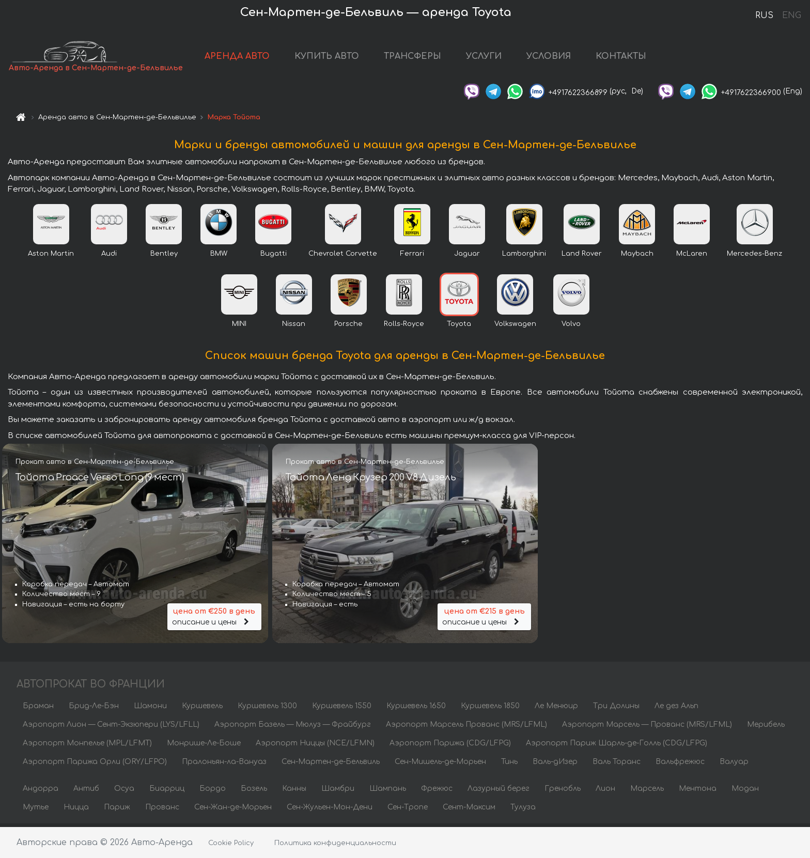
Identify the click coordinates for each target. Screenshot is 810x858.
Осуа (124, 791)
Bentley (164, 256)
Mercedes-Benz (754, 256)
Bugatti (273, 256)
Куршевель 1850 (490, 709)
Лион (605, 791)
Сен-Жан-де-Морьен (233, 810)
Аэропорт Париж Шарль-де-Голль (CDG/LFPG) (616, 746)
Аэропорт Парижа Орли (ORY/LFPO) (95, 765)
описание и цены (214, 619)
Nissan (293, 327)
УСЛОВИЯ (549, 58)
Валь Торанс (617, 765)
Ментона (697, 791)
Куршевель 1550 (341, 709)
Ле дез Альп (676, 709)
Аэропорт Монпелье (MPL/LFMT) (87, 746)
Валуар (734, 765)
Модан (745, 791)
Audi (109, 256)
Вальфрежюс (680, 765)
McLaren (691, 256)
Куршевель (202, 709)
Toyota (459, 327)
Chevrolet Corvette (342, 256)
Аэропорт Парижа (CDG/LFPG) (450, 746)
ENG (791, 15)
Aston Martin (51, 256)
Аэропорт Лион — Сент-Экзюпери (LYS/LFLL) (111, 727)
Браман (38, 709)
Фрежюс (437, 791)
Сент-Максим (469, 810)
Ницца (76, 810)
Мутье (36, 810)
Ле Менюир (556, 709)
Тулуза (523, 810)
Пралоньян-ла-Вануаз (224, 765)
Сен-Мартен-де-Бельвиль (331, 765)
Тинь (509, 765)
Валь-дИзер (555, 765)
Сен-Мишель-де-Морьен (440, 765)
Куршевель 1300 (267, 709)
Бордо (212, 791)
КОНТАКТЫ (622, 58)
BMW (218, 256)
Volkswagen (515, 327)
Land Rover (582, 256)
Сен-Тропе (407, 810)
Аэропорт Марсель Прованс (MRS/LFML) (466, 727)
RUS (764, 15)
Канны (294, 791)
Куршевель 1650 (416, 709)
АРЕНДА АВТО (238, 58)
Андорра (40, 791)
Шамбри (337, 791)
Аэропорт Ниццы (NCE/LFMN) (315, 746)
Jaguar (467, 256)
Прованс (162, 810)
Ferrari (412, 256)
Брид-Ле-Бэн (94, 709)
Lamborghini (524, 256)
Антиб (86, 791)
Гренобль (562, 791)
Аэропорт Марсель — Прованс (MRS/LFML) (647, 727)
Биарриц (166, 791)
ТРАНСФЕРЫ (413, 58)
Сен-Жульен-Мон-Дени (329, 810)
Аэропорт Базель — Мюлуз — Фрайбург (292, 727)
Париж (117, 810)
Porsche (348, 327)
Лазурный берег (498, 791)
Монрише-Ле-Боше (204, 746)
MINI (239, 327)
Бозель (254, 791)
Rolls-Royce (404, 327)
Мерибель (766, 727)
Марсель (647, 791)
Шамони (150, 709)
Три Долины (616, 709)
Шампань (387, 791)
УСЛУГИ (485, 58)
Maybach (637, 256)
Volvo (571, 327)
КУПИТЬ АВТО (327, 58)
